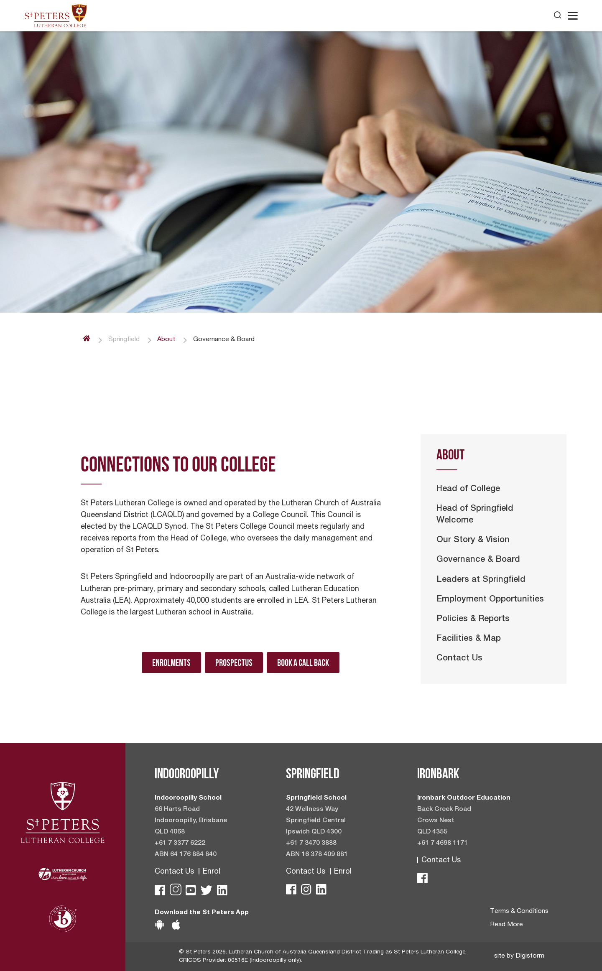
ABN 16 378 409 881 (317, 854)
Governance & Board (478, 560)
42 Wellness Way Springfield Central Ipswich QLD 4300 (316, 821)
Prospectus (234, 663)
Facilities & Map (468, 639)
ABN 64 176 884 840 (186, 854)
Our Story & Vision (473, 540)
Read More (506, 925)
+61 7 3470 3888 (311, 843)
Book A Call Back (303, 663)
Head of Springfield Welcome (474, 515)
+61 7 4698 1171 (442, 843)
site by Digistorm (519, 956)
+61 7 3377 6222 (180, 843)
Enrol (211, 872)
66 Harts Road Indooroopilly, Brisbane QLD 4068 (191, 821)
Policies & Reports (473, 619)
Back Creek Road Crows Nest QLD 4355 (444, 821)
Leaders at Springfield (480, 580)
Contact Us (459, 659)
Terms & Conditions (519, 911)
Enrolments (171, 663)
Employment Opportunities (490, 600)
